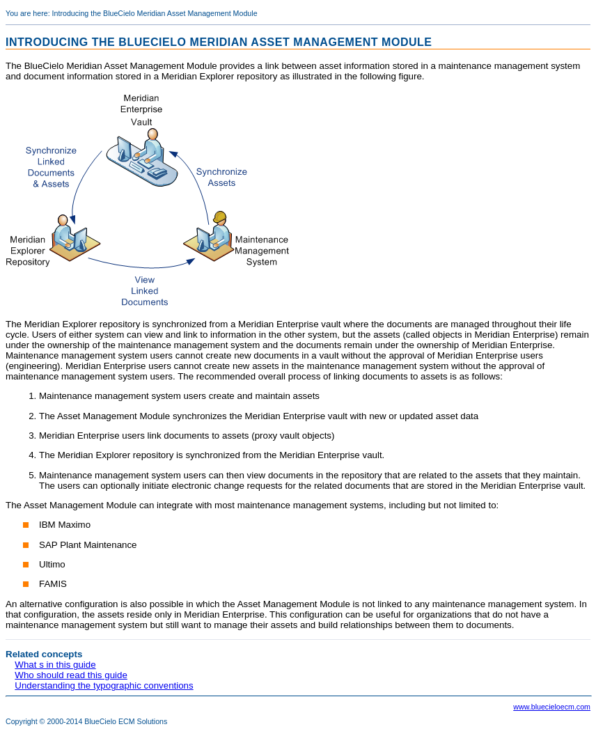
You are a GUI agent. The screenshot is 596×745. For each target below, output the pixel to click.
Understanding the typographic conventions (104, 685)
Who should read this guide (71, 675)
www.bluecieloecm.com (551, 707)
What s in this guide (55, 664)
